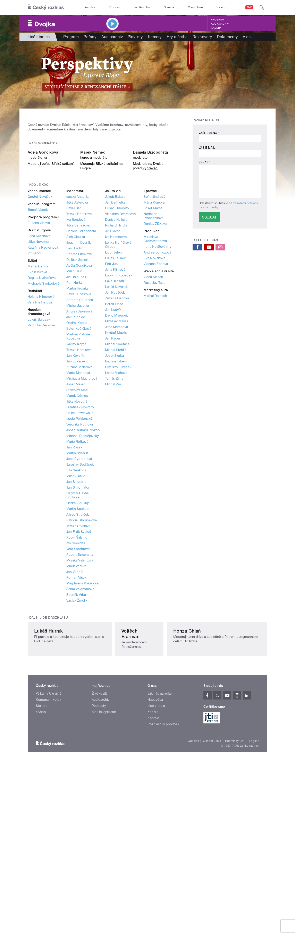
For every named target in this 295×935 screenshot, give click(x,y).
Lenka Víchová (116, 473)
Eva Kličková (37, 373)
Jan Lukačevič (77, 462)
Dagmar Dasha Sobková (77, 596)
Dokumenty (227, 36)
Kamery (216, 27)
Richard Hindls (116, 326)
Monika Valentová (79, 661)
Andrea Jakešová (79, 412)
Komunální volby (48, 839)
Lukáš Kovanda (116, 387)
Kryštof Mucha (116, 433)
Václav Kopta (76, 445)
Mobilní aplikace (104, 851)
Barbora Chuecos (79, 401)
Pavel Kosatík (115, 382)
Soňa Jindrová (154, 297)
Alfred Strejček (77, 615)
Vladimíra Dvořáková (120, 315)
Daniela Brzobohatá (150, 253)
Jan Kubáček (115, 393)
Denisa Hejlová (116, 320)
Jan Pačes (113, 439)
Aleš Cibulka (75, 338)
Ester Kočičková (78, 429)
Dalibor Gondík (77, 360)
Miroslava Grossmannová (155, 340)
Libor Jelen (113, 353)
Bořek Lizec (114, 405)
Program (114, 7)
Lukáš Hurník (48, 775)
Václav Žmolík (76, 701)
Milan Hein (74, 372)
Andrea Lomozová (157, 353)
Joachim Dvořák (78, 343)
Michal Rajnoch (155, 396)
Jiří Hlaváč (112, 332)
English (254, 880)
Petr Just (112, 365)
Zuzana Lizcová (117, 399)
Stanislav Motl (77, 491)
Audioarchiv (220, 23)
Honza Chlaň (210, 775)
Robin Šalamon (77, 638)
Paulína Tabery (116, 462)
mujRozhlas (142, 7)
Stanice (169, 7)
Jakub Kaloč (75, 418)
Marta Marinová (78, 473)
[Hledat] (261, 7)
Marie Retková (77, 542)
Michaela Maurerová (81, 479)
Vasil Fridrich (76, 349)
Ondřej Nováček (40, 297)
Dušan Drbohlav (117, 309)
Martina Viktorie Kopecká (78, 437)
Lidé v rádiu (156, 845)
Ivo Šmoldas (75, 644)
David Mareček (116, 416)
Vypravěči (150, 269)
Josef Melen (75, 485)
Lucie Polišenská (79, 519)
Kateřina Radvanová (43, 348)
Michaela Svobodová (43, 384)
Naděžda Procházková (153, 317)
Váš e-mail (207, 147)
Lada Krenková (39, 337)
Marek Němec (92, 253)
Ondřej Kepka (76, 424)
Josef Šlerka (114, 456)
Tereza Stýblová (78, 627)
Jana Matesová (116, 428)
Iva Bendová (75, 320)
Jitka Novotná (38, 342)
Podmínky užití (235, 880)
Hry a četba (177, 36)
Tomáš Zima (114, 479)
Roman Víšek (76, 678)
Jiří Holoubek (76, 378)
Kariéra (153, 851)
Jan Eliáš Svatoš (78, 632)
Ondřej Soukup (77, 604)
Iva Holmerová (116, 338)
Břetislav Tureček (118, 468)
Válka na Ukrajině (48, 832)
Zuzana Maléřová (79, 468)
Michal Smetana (117, 445)
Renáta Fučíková (79, 355)
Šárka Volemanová (80, 690)
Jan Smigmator (77, 588)
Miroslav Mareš (116, 422)
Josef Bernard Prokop (83, 531)
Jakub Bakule (115, 297)
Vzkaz (204, 162)
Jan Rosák (74, 548)
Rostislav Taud (155, 383)
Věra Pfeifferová (40, 403)
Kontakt (153, 857)
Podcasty (99, 845)
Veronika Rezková (41, 426)
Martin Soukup (77, 609)
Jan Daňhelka (115, 303)
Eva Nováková (154, 359)
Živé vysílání (101, 832)
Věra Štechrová (78, 650)
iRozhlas (89, 7)
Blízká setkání (62, 265)
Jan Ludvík (113, 410)
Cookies (193, 880)
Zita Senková (76, 571)
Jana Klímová (115, 370)
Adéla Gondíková (43, 253)
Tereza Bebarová (79, 315)
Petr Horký (74, 383)
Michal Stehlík (115, 451)
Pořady (90, 36)
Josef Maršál (153, 309)
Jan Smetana (76, 582)
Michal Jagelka (77, 406)
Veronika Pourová (79, 525)
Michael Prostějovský (82, 537)
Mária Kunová (154, 303)
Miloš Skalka (75, 577)
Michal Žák (113, 485)
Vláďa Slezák (153, 378)
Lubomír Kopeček (118, 376)
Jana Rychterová (79, 559)
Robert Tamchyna (79, 655)
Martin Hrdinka (77, 389)
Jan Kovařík (75, 456)
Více (248, 36)
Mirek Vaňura (76, 667)
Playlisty (135, 36)
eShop (41, 851)
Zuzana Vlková (39, 324)
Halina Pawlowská (79, 514)
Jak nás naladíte (160, 832)
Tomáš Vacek (38, 310)
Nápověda (155, 839)
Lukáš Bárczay (39, 420)
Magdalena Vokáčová (82, 684)
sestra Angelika (78, 297)
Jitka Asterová (77, 303)
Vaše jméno (209, 133)
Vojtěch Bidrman (133, 775)
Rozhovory (202, 36)
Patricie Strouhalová (81, 621)
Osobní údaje (212, 880)
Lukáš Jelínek (115, 359)
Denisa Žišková (155, 324)
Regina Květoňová (42, 378)
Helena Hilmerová (41, 397)
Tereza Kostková (79, 451)
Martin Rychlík (77, 554)
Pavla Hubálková (78, 395)
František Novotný (80, 508)
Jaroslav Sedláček (80, 565)
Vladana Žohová (156, 365)
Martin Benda (38, 367)
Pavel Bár (73, 309)
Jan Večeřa (74, 673)
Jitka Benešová (78, 326)
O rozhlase (195, 7)
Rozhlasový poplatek (163, 863)
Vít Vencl (34, 354)
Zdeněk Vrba (76, 695)
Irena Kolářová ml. (157, 347)
